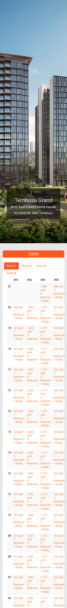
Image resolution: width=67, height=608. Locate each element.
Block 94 (26, 266)
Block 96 (41, 266)
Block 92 (11, 266)
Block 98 (11, 273)
